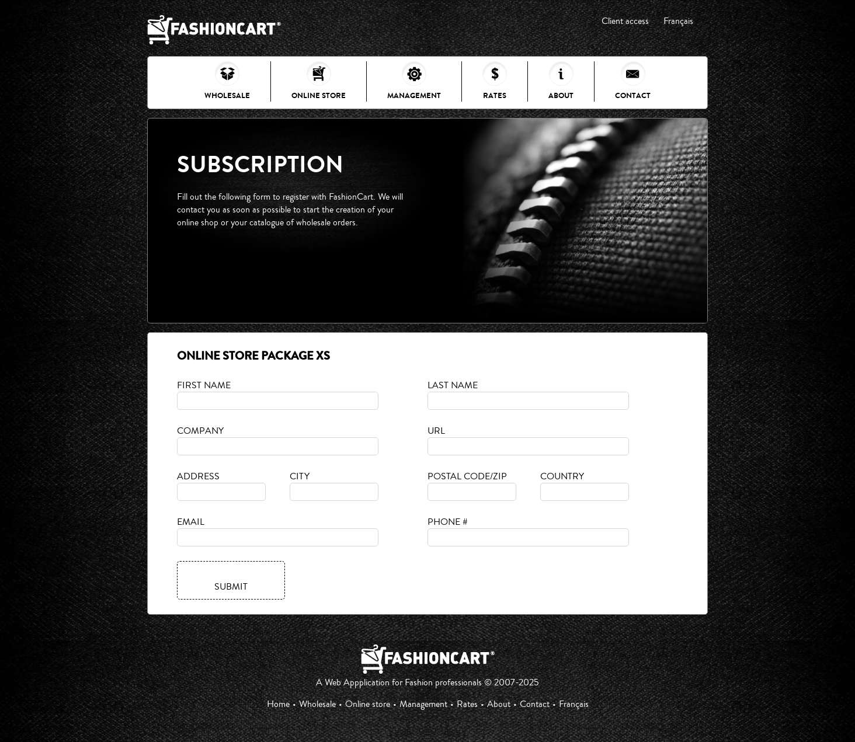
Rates (494, 81)
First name (204, 385)
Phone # (447, 521)
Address (198, 476)
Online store (318, 81)
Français (678, 21)
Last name (452, 385)
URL (436, 430)
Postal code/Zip (467, 476)
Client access (625, 21)
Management (414, 81)
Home (278, 704)
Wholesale (227, 81)
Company (200, 430)
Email (190, 521)
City (300, 476)
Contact (633, 81)
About (561, 81)
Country (562, 476)
